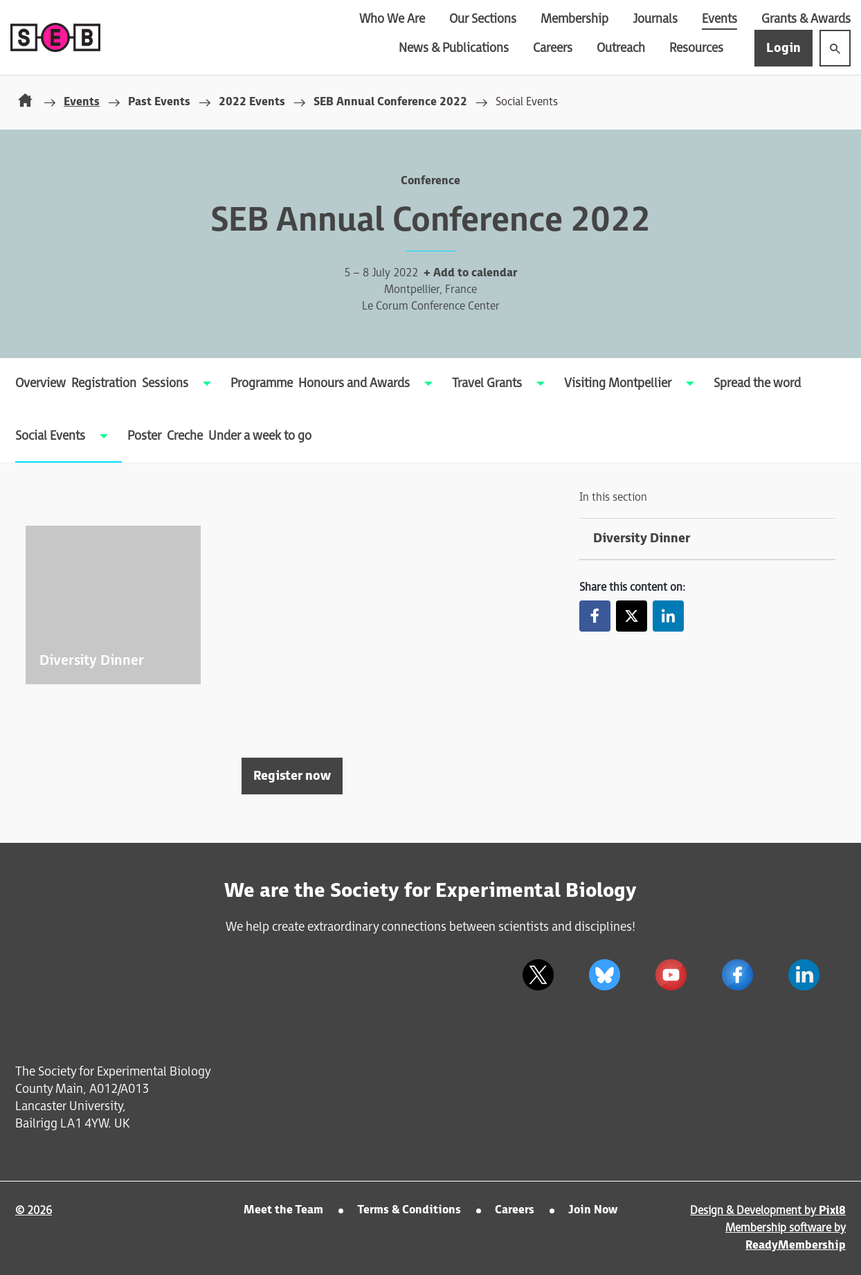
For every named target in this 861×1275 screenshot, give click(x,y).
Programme (261, 383)
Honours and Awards (354, 383)
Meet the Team (283, 1210)
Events (719, 19)
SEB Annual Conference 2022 (390, 102)
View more (113, 605)
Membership (574, 19)
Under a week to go (259, 436)
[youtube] (670, 974)
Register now (292, 776)
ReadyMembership (795, 1245)
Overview (40, 383)
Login (783, 48)
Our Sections (482, 19)
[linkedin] (803, 974)
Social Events (50, 436)
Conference (430, 181)
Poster (144, 436)
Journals (655, 19)
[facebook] (737, 974)
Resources (696, 48)
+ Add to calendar (470, 273)
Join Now (592, 1210)
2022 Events (252, 102)
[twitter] (537, 974)
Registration (103, 383)
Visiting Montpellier (617, 383)
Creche (185, 436)
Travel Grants (487, 383)
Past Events (159, 102)
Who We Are (392, 19)
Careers (552, 48)
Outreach (621, 48)
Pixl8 (832, 1211)
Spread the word (757, 383)
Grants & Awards (806, 19)
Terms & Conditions (409, 1210)
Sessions (165, 383)
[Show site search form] (835, 48)
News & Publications (454, 48)
